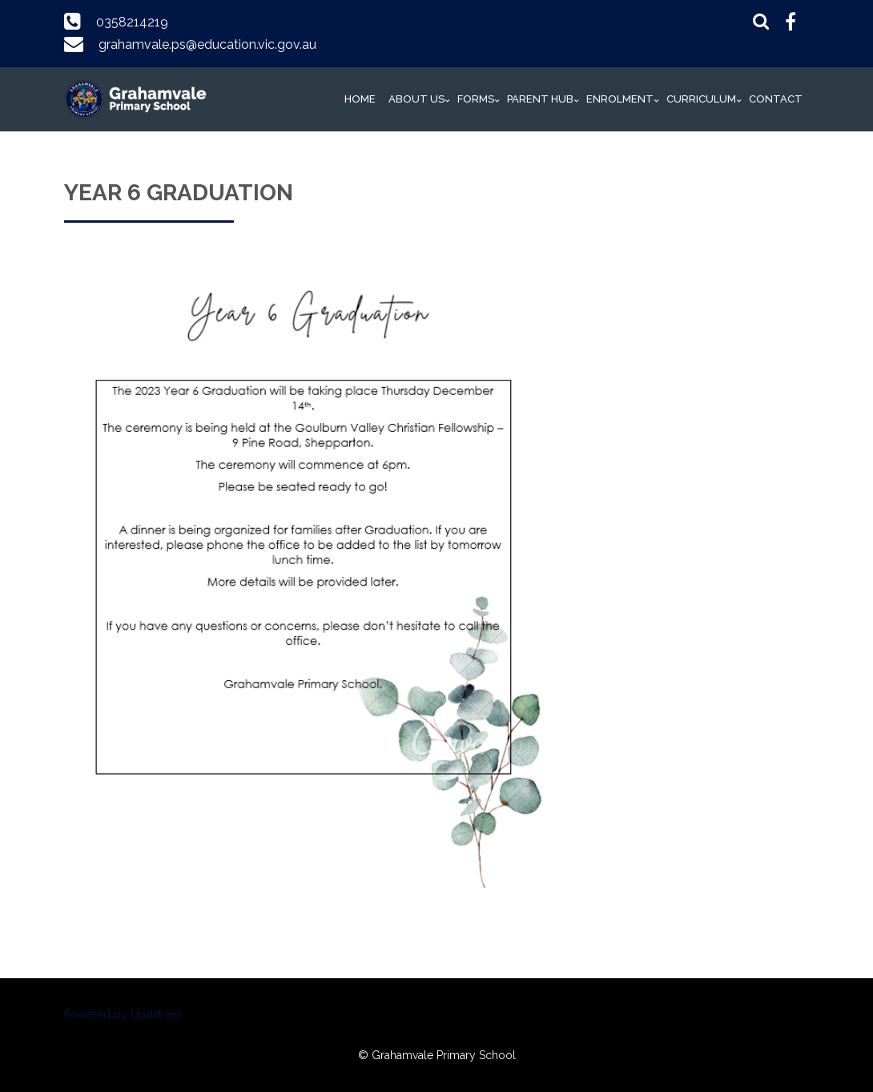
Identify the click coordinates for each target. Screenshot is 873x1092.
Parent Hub (540, 99)
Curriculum (701, 99)
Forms (475, 99)
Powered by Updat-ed (122, 1014)
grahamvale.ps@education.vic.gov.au (207, 44)
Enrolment (620, 99)
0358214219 (132, 22)
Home (360, 99)
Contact (776, 99)
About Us (416, 99)
